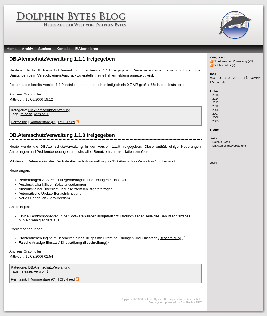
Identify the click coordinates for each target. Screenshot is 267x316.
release (224, 77)
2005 (215, 121)
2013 (215, 102)
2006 (215, 117)
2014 (215, 98)
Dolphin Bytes (221, 141)
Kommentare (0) (42, 122)
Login (213, 162)
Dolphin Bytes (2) (224, 65)
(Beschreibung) (170, 238)
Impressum (176, 299)
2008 (215, 109)
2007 (215, 113)
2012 (215, 106)
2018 (215, 95)
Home (12, 49)
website (220, 82)
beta (212, 78)
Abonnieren (86, 49)
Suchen (44, 49)
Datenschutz (194, 299)
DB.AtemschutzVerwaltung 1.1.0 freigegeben (62, 135)
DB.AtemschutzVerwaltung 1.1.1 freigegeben (62, 59)
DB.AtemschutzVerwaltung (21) (233, 61)
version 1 (241, 77)
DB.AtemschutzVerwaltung (229, 145)
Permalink (19, 122)
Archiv (27, 49)
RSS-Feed (68, 122)
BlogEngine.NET (191, 302)
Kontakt (63, 49)
